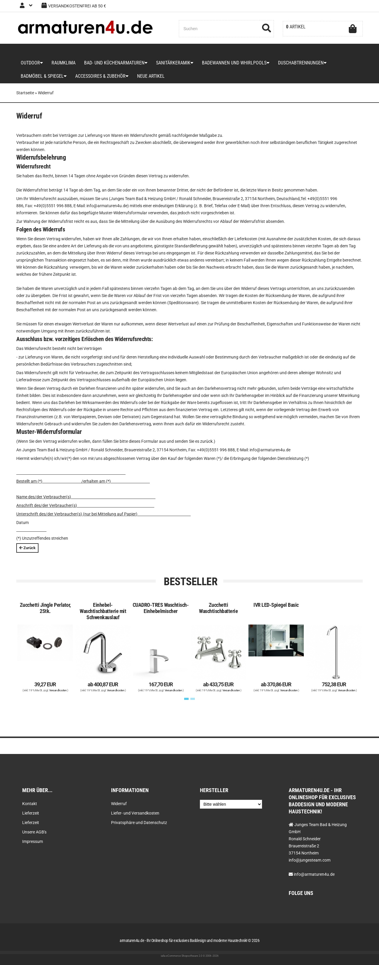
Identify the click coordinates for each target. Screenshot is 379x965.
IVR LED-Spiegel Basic (276, 621)
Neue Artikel (144, 88)
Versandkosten (58, 706)
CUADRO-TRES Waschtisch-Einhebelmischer (161, 624)
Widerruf (119, 803)
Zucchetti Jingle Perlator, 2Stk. (45, 624)
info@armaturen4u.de (314, 874)
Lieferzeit (30, 813)
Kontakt (29, 803)
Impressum (32, 841)
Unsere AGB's (34, 832)
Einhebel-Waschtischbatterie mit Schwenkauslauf (103, 627)
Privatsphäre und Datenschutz (139, 822)
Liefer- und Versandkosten (135, 813)
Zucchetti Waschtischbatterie (218, 624)
